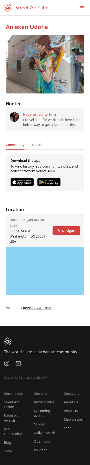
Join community (13, 431)
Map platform (74, 419)
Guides (39, 424)
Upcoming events (42, 413)
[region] (45, 271)
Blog (7, 442)
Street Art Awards (11, 418)
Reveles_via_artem (39, 114)
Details (37, 144)
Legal (68, 428)
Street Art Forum (11, 404)
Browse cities (44, 402)
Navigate (66, 230)
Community (15, 144)
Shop (8, 451)
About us (71, 402)
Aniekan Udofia (27, 26)
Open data (42, 441)
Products (71, 410)
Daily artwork (44, 432)
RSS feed (41, 450)
